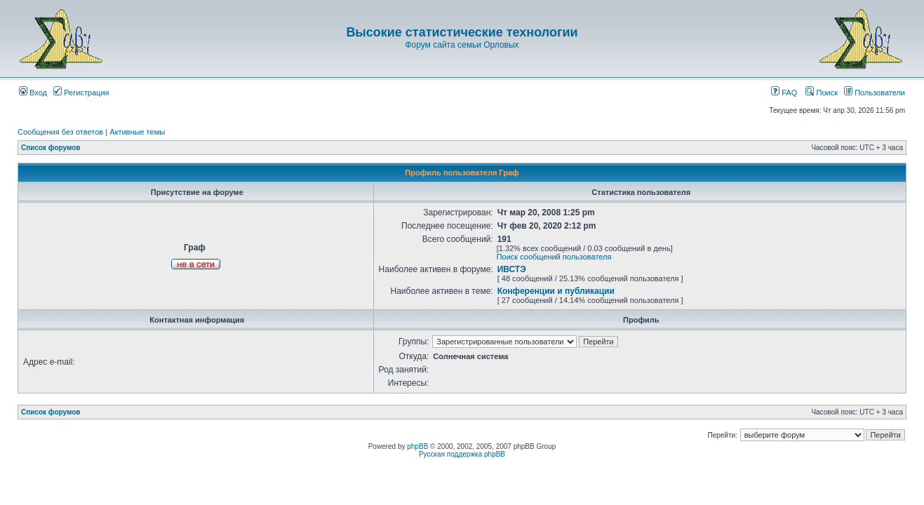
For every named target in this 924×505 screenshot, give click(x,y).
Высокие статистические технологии (461, 32)
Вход (33, 92)
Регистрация (81, 92)
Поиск (821, 92)
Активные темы (137, 132)
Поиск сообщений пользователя (554, 256)
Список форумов (51, 148)
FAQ (784, 92)
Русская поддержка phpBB (462, 454)
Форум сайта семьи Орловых (461, 45)
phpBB (417, 446)
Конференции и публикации (556, 291)
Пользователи (874, 92)
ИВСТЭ (511, 269)
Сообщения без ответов (60, 132)
